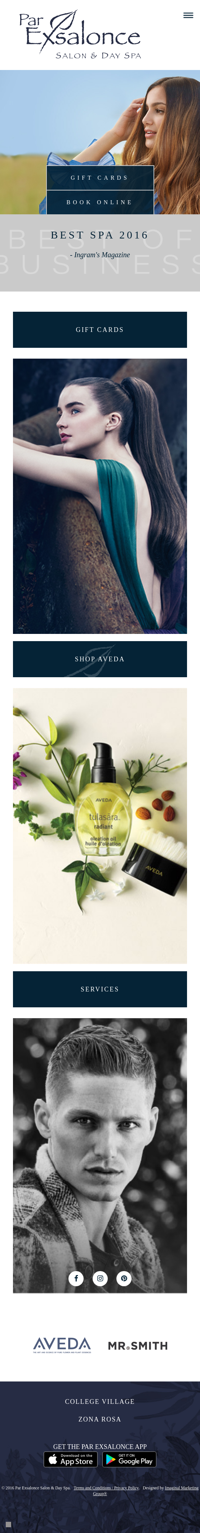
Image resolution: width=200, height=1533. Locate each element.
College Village (100, 1401)
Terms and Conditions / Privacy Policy (106, 1488)
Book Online (100, 202)
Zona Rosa (100, 1419)
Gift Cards (100, 178)
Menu (188, 15)
